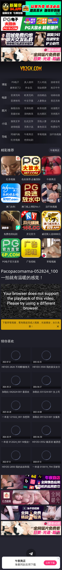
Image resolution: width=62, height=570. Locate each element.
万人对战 (41, 82)
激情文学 (15, 121)
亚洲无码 (15, 95)
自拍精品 (41, 95)
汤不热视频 (55, 134)
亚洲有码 (15, 100)
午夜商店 (28, 134)
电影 (4, 97)
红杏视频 (15, 139)
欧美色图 (41, 108)
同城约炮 (15, 134)
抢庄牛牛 (55, 87)
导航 (4, 136)
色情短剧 (28, 139)
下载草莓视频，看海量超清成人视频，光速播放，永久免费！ (31, 324)
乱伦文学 (28, 121)
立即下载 (50, 562)
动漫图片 (55, 108)
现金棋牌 (41, 87)
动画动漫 (55, 95)
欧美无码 (28, 95)
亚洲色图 (28, 108)
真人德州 (28, 82)
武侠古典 (55, 121)
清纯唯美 (28, 113)
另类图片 (55, 113)
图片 (4, 110)
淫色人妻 (41, 121)
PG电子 (15, 82)
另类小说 (28, 126)
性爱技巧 (55, 126)
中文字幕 (28, 100)
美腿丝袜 (15, 113)
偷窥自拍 (15, 108)
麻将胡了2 (15, 87)
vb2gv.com (31, 68)
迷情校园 (15, 126)
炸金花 (28, 87)
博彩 (4, 84)
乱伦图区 (41, 113)
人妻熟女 (41, 100)
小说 (4, 123)
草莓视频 (41, 134)
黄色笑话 (41, 126)
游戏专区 (55, 82)
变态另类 (55, 100)
